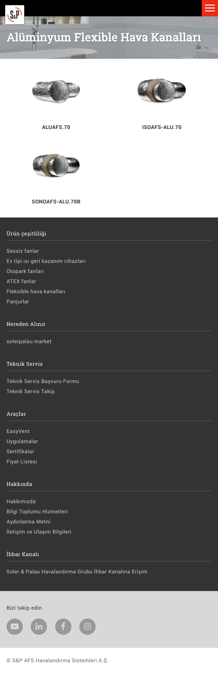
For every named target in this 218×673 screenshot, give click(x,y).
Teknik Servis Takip (30, 391)
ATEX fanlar (21, 281)
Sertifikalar (20, 451)
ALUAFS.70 (56, 127)
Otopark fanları (25, 271)
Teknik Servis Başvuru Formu (43, 381)
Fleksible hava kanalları (36, 291)
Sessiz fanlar (23, 251)
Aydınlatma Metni (29, 521)
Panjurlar (18, 301)
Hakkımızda (21, 501)
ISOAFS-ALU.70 (162, 127)
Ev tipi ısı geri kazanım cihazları (46, 261)
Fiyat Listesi (22, 461)
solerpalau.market (29, 341)
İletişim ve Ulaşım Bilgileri (39, 531)
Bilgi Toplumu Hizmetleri (37, 511)
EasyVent (18, 431)
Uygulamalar (22, 441)
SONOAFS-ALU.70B (56, 201)
